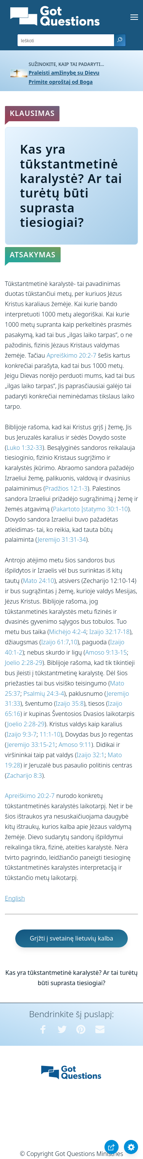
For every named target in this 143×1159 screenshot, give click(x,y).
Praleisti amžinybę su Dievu (64, 72)
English (15, 898)
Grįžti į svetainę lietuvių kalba (71, 938)
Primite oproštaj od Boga (61, 81)
